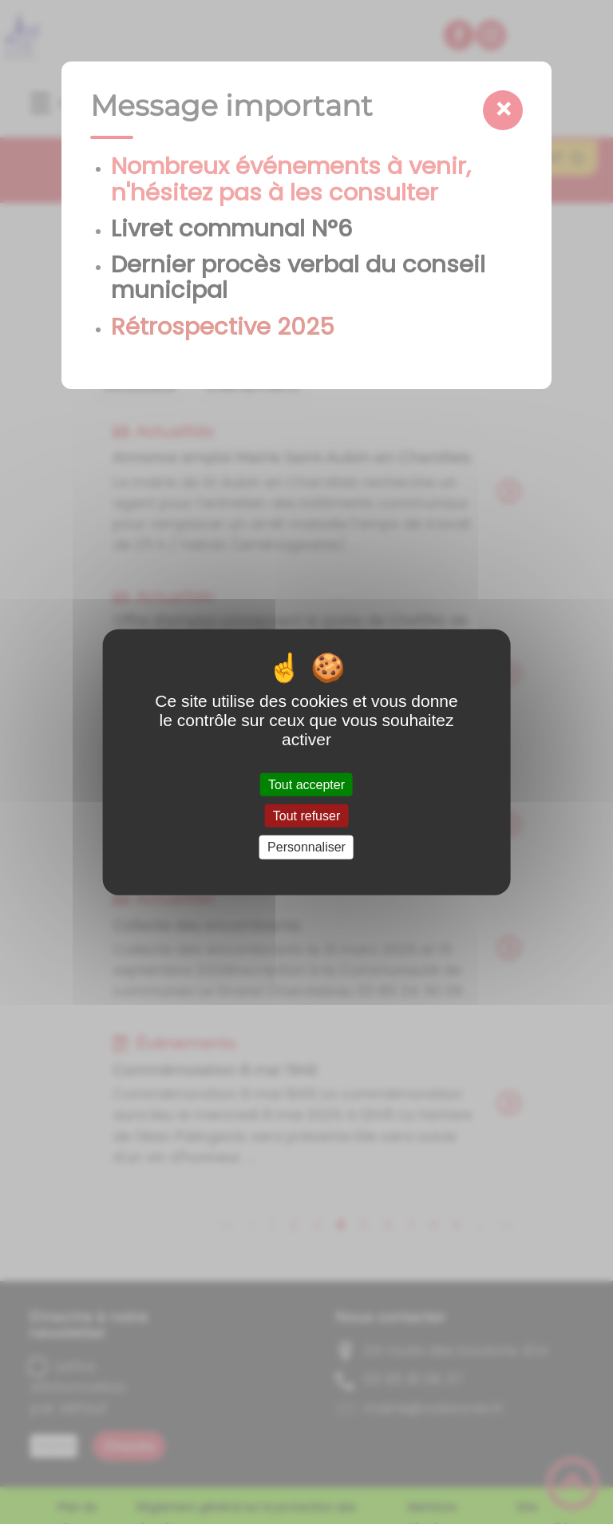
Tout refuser (306, 816)
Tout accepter (306, 785)
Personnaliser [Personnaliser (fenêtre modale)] (306, 847)
